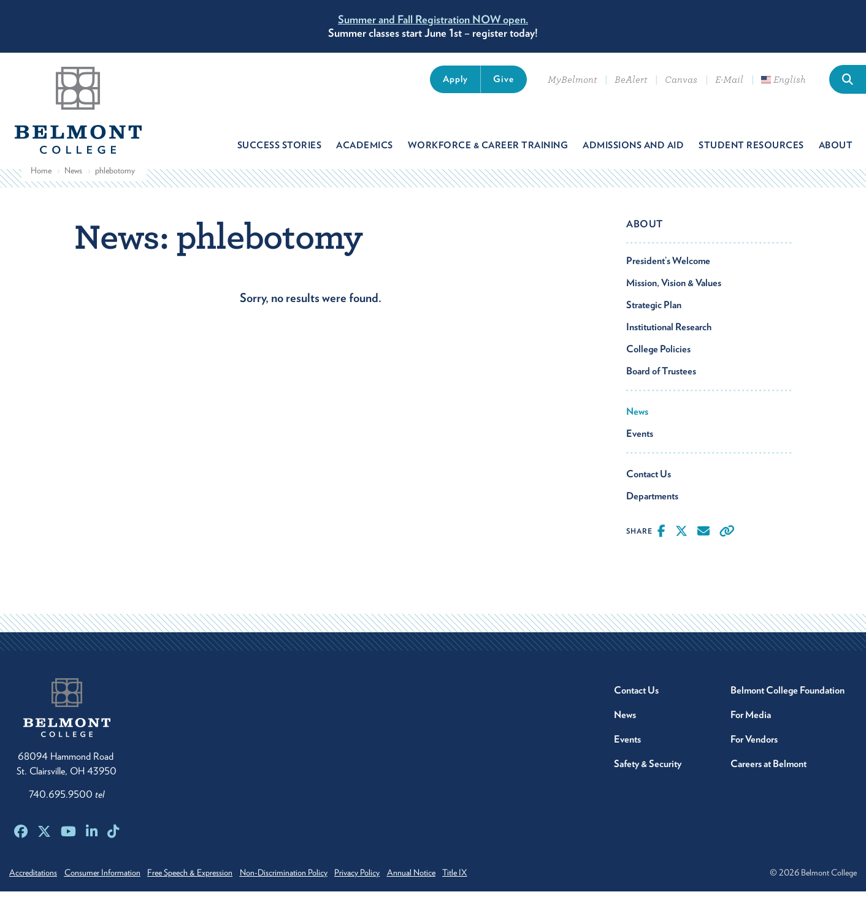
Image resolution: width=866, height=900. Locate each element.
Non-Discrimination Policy (303, 881)
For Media (750, 723)
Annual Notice (443, 881)
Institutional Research (668, 335)
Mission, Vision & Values (673, 291)
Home (41, 179)
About (644, 232)
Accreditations (33, 881)
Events (639, 442)
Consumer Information (109, 881)
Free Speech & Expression (202, 881)
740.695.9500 (66, 803)
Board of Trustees (661, 379)
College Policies (658, 357)
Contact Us (648, 482)
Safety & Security (647, 772)
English (783, 80)
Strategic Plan (653, 313)
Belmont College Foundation (787, 699)
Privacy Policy (382, 881)
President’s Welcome (668, 269)
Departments (652, 504)
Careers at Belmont (768, 772)
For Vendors (754, 748)
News (73, 179)
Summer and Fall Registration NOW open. (433, 19)
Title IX (493, 881)
